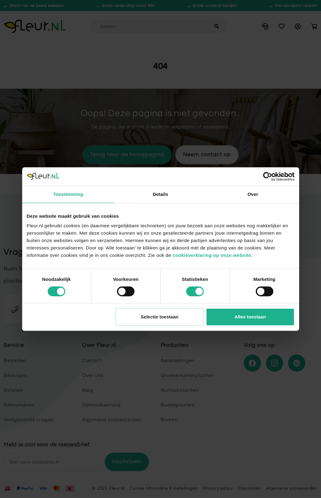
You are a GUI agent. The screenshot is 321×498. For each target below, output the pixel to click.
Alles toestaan (250, 316)
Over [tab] (252, 194)
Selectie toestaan (160, 316)
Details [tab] (160, 194)
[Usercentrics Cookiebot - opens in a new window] (268, 176)
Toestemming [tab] (68, 194)
